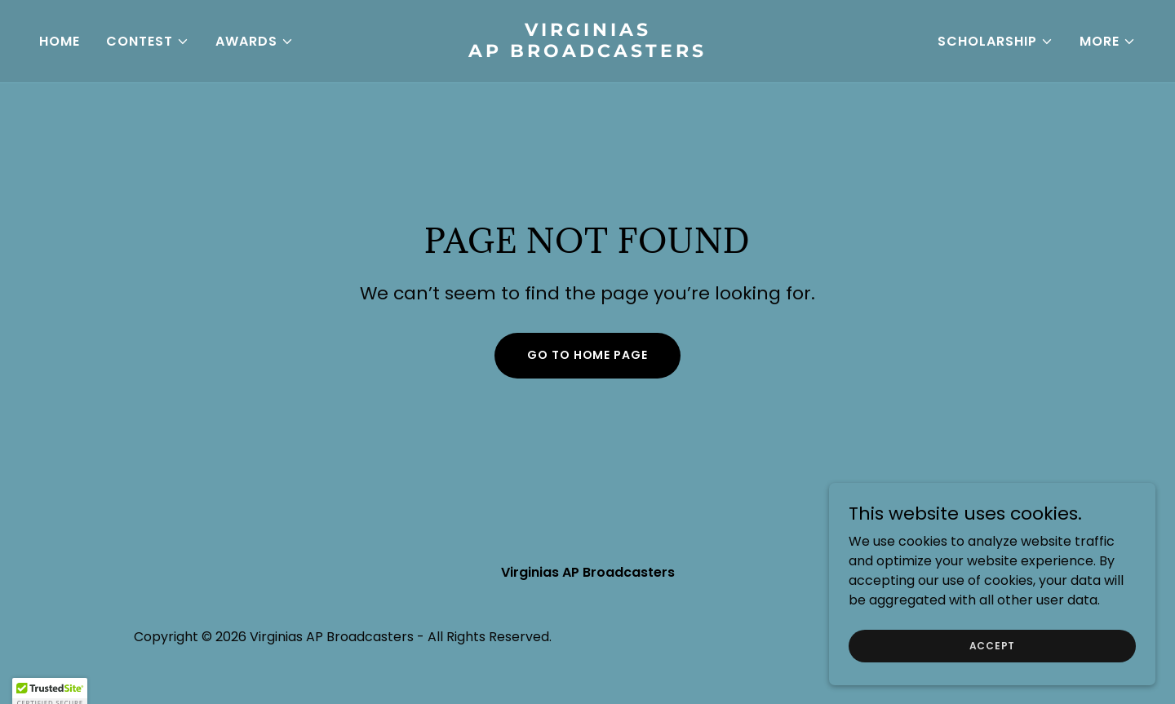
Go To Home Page (587, 355)
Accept (992, 645)
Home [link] (59, 41)
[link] (587, 52)
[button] (147, 41)
